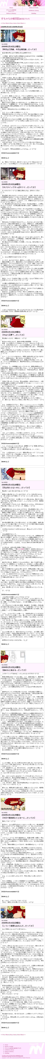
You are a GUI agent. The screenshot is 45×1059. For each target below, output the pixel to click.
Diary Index (13, 23)
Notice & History (9, 1051)
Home (6, 1044)
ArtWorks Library (9, 1049)
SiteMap (7, 1053)
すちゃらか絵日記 (11, 10)
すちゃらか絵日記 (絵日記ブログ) (13, 1048)
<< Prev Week (5, 23)
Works (6, 1046)
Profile (11, 1046)
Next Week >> (22, 23)
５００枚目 (20, 549)
